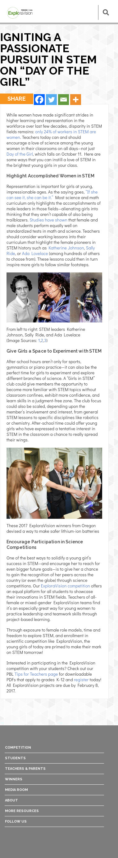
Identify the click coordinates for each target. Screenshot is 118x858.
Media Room (16, 790)
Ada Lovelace (35, 253)
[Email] (63, 99)
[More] (75, 99)
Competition (18, 748)
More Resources (22, 811)
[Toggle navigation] (87, 12)
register (82, 679)
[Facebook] (39, 99)
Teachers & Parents (25, 769)
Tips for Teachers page (36, 674)
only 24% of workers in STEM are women (51, 134)
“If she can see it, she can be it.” (52, 194)
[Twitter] (51, 99)
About (11, 800)
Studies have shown (48, 220)
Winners (13, 779)
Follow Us (16, 821)
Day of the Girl (20, 154)
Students (15, 758)
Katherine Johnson (66, 248)
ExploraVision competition (65, 586)
